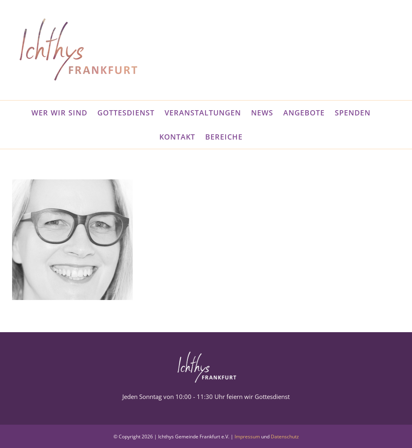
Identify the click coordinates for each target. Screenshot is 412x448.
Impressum (247, 436)
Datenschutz (285, 436)
